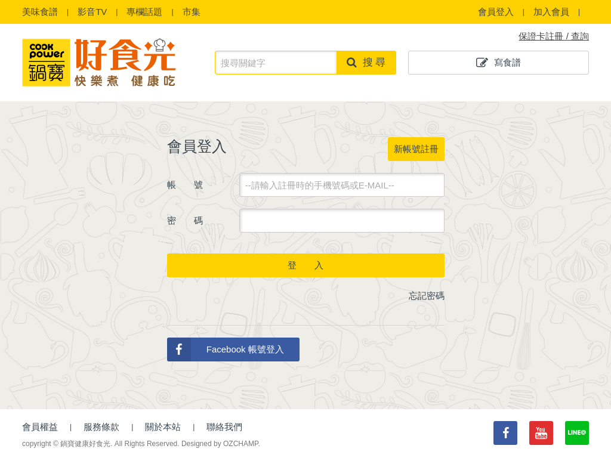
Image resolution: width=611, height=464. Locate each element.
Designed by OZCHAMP (219, 444)
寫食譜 (498, 63)
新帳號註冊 (416, 149)
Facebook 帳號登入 (225, 349)
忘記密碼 (427, 295)
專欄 (144, 12)
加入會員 (551, 12)
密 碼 (185, 220)
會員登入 (496, 12)
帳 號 (185, 185)
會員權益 (40, 427)
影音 (92, 12)
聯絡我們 (224, 427)
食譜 (40, 12)
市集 (191, 12)
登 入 (305, 265)
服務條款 (101, 427)
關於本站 (163, 427)
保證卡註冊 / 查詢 (554, 36)
